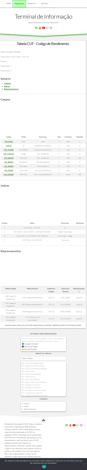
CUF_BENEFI (8, 162)
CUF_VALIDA (8, 166)
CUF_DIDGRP (9, 174)
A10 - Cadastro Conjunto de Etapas (33, 390)
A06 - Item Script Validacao (30, 379)
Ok (44, 467)
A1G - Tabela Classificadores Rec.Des (34, 396)
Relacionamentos (11, 89)
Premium (19, 4)
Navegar (31, 3)
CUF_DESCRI (8, 158)
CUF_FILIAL (9, 142)
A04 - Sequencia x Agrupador (31, 374)
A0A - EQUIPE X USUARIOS (31, 387)
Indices (7, 86)
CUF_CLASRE (9, 150)
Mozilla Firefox (29, 349)
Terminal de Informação (43, 16)
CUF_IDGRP (8, 170)
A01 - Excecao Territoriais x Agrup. (33, 366)
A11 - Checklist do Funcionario (31, 393)
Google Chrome (30, 344)
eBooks (44, 3)
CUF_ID (8, 146)
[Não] (84, 464)
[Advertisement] (43, 118)
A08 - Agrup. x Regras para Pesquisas (34, 382)
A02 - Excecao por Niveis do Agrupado (34, 369)
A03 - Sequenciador (28, 371)
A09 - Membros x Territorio (30, 385)
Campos (7, 83)
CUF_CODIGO (8, 154)
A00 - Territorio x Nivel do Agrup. (32, 363)
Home (8, 3)
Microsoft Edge (29, 346)
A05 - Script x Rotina (28, 377)
